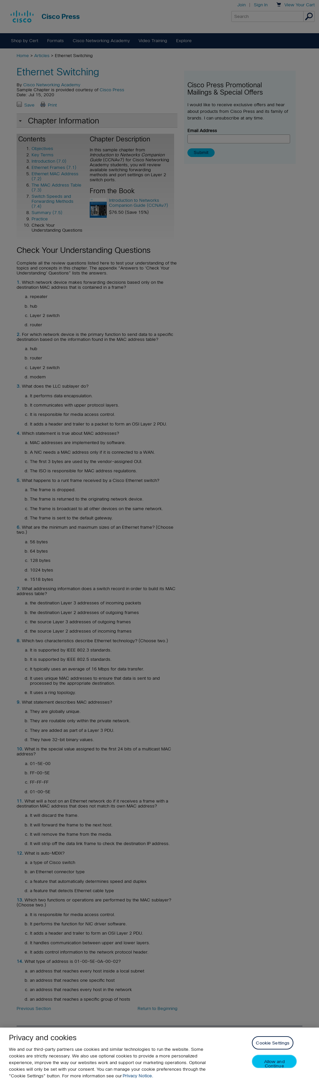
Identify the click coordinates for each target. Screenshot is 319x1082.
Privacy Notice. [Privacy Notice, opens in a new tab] (138, 1075)
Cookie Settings (272, 1043)
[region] (159, 1055)
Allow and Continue (274, 1063)
